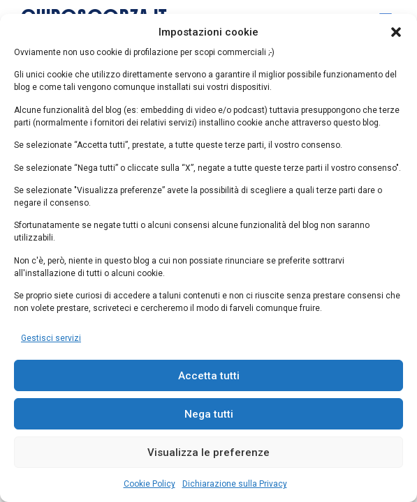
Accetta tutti (209, 376)
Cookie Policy (149, 484)
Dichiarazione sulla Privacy (234, 484)
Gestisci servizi (51, 338)
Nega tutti (208, 414)
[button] (396, 32)
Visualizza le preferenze (208, 452)
